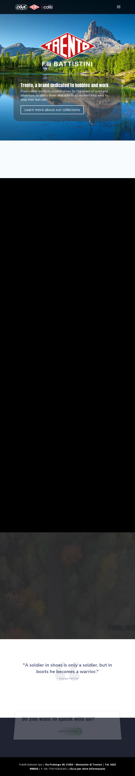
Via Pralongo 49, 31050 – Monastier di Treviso (73, 764)
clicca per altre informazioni (87, 768)
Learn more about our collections (52, 109)
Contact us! (67, 732)
